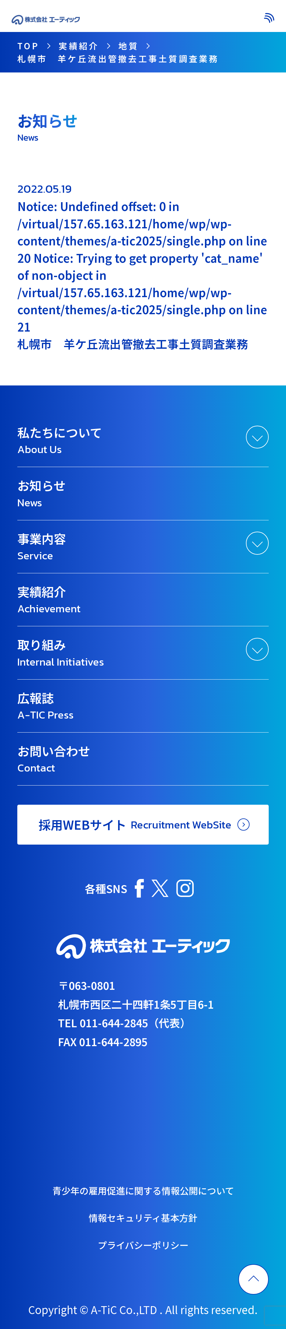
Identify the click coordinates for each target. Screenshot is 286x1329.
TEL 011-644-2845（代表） (124, 1022)
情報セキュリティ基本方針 (143, 1217)
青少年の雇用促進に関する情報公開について (143, 1190)
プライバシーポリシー (143, 1245)
